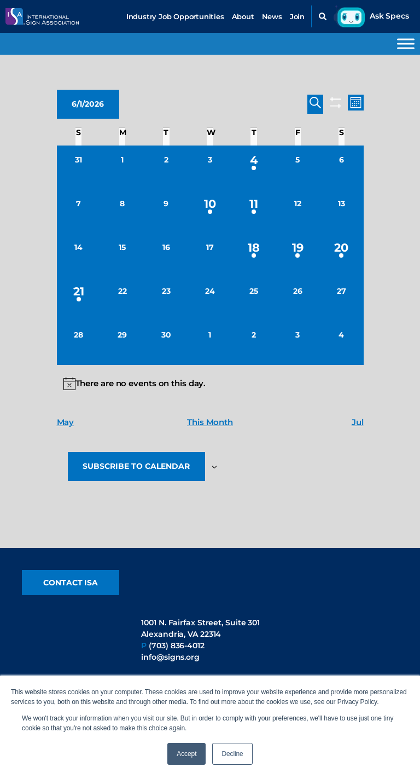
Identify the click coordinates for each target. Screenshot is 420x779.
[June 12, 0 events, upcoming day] (297, 211)
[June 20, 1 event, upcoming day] (341, 255)
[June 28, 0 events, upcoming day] (79, 343)
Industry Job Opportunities (175, 16)
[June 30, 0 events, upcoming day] (166, 343)
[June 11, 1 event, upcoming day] (254, 211)
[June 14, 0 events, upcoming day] (79, 255)
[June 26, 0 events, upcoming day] (297, 299)
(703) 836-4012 (177, 646)
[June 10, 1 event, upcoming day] (210, 211)
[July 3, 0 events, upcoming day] (297, 343)
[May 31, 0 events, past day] (79, 167)
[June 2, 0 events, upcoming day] (166, 167)
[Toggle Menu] (406, 43)
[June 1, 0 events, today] (122, 167)
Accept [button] (186, 754)
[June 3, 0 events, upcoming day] (210, 167)
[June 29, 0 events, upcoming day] (122, 343)
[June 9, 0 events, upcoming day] (166, 211)
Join (297, 16)
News (272, 16)
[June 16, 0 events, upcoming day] (166, 255)
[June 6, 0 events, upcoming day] (341, 167)
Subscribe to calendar (136, 467)
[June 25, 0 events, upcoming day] (254, 299)
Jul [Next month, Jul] (358, 422)
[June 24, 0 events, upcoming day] (210, 299)
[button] (323, 16)
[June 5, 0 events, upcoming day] (297, 167)
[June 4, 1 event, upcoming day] (254, 167)
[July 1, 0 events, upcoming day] (210, 343)
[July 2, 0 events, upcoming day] (254, 343)
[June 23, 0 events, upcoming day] (166, 299)
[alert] (210, 383)
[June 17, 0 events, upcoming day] (210, 255)
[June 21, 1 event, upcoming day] (79, 299)
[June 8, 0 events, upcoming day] (122, 211)
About (243, 16)
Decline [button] (232, 754)
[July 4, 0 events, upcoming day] (341, 343)
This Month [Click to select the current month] (210, 422)
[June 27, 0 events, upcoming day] (341, 299)
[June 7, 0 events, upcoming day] (79, 211)
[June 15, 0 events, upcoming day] (122, 255)
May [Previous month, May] (65, 422)
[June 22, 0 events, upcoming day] (122, 299)
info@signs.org (170, 657)
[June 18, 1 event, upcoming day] (254, 255)
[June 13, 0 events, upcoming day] (341, 211)
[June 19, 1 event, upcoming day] (297, 255)
